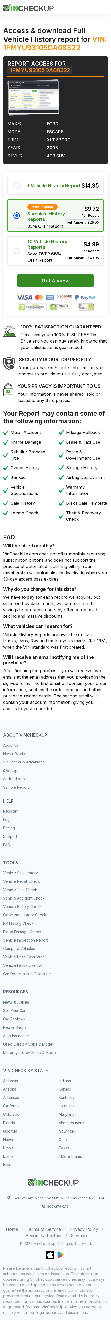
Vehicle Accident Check (24, 898)
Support (10, 836)
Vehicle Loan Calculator (23, 957)
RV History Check (18, 923)
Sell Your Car (14, 1010)
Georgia (10, 1131)
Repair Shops (15, 1027)
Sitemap (79, 1235)
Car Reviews (14, 1019)
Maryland (67, 1114)
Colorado (11, 1114)
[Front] (28, 6)
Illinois (8, 1148)
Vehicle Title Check (20, 889)
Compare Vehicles (19, 948)
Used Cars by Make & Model (28, 1044)
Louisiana (67, 1106)
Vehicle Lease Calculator (24, 965)
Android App (14, 779)
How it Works (14, 753)
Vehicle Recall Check (21, 881)
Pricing (9, 828)
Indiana (65, 1080)
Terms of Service (44, 1229)
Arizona (9, 1089)
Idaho (8, 1156)
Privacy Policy (84, 1229)
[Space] (53, 1181)
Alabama (10, 1080)
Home (12, 1229)
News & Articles (16, 1002)
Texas (64, 1148)
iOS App (10, 770)
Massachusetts (71, 1122)
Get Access (55, 280)
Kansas (65, 1089)
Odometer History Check (24, 915)
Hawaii (8, 1139)
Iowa (7, 1164)
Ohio (63, 1139)
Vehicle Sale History (20, 873)
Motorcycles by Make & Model (30, 1052)
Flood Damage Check (22, 931)
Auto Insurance (16, 1036)
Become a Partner (44, 1235)
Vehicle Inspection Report (25, 940)
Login (8, 819)
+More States (70, 1156)
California (11, 1106)
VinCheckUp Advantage (24, 762)
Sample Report (16, 787)
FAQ (6, 845)
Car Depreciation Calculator (27, 974)
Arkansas (11, 1097)
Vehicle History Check (22, 906)
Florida (9, 1122)
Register (10, 811)
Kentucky (67, 1097)
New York (67, 1131)
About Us (11, 745)
